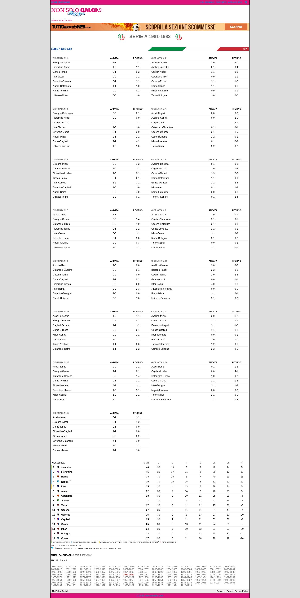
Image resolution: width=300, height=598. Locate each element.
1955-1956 (128, 580)
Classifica (58, 463)
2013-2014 (229, 566)
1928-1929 (99, 585)
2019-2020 (143, 566)
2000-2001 (229, 569)
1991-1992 (171, 572)
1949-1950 (215, 580)
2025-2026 (56, 566)
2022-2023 (99, 566)
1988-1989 (215, 572)
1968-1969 (128, 577)
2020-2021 (128, 566)
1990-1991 (186, 572)
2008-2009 (114, 569)
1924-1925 (157, 585)
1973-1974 (56, 577)
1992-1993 (157, 572)
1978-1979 (171, 574)
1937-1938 (157, 582)
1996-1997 (99, 572)
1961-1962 (229, 577)
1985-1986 (70, 574)
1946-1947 (70, 582)
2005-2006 (157, 569)
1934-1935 (200, 582)
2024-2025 (70, 566)
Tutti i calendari (61, 555)
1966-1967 (157, 577)
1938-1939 (143, 582)
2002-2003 (200, 569)
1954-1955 (143, 580)
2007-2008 (128, 569)
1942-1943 (85, 582)
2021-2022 (114, 566)
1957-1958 (99, 580)
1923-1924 (171, 585)
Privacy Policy (241, 591)
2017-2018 (171, 566)
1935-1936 (186, 582)
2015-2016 (200, 566)
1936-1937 (171, 582)
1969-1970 (114, 577)
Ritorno (138, 58)
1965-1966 (171, 577)
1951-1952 (186, 580)
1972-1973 (70, 577)
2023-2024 (85, 566)
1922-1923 (186, 585)
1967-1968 (143, 577)
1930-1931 (70, 585)
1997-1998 (85, 572)
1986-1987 (56, 574)
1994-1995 (128, 572)
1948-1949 (229, 580)
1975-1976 (215, 574)
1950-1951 (200, 580)
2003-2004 (186, 569)
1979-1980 (157, 574)
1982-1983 (114, 574)
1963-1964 (200, 577)
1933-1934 (215, 582)
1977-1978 (186, 574)
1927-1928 (114, 585)
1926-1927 (128, 585)
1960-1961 (56, 580)
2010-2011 (85, 569)
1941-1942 (99, 582)
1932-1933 (229, 582)
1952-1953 (171, 580)
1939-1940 (128, 582)
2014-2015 (215, 566)
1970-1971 (99, 577)
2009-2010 (99, 569)
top (245, 49)
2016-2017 (186, 566)
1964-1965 (186, 577)
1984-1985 (85, 574)
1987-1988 (229, 572)
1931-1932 (56, 585)
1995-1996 (114, 572)
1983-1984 (99, 574)
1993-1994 (143, 572)
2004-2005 (171, 569)
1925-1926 (143, 585)
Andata (114, 58)
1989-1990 (200, 572)
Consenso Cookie (225, 591)
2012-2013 (56, 569)
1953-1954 (157, 580)
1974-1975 (229, 574)
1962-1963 (215, 577)
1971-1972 (85, 577)
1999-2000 (56, 572)
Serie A (64, 560)
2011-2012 (70, 569)
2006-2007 (143, 569)
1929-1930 (85, 585)
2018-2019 (157, 566)
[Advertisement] (177, 13)
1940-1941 (114, 582)
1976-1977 (200, 574)
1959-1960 (70, 580)
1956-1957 (114, 580)
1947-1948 (56, 582)
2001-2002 (215, 569)
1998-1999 (70, 572)
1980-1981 (143, 574)
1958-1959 (85, 580)
